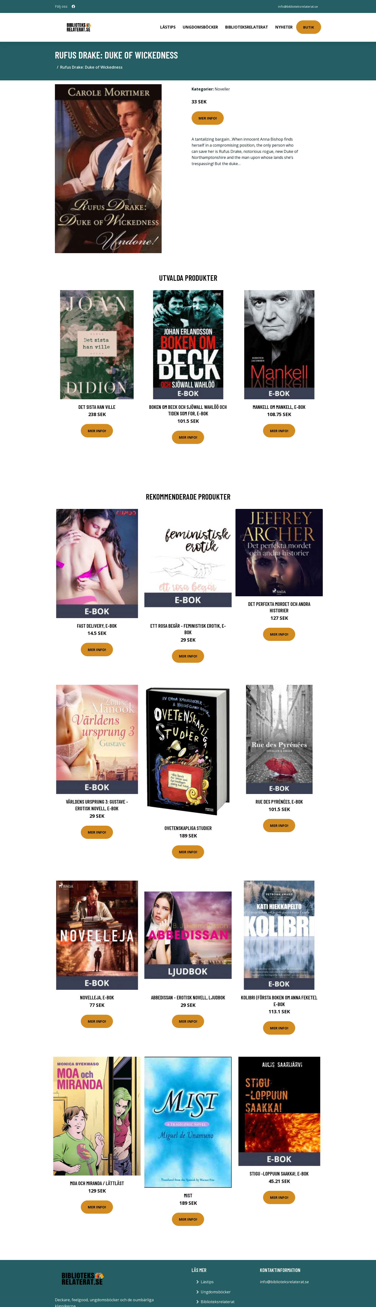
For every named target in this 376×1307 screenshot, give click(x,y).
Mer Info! (208, 114)
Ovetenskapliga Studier (188, 825)
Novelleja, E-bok (97, 994)
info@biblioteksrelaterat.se (296, 6)
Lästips (168, 25)
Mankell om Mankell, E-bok (279, 403)
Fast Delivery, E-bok (97, 622)
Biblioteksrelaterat (246, 25)
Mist (188, 1192)
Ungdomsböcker (200, 25)
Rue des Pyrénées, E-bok (279, 798)
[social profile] (73, 6)
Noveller (222, 85)
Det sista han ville (96, 403)
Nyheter (284, 25)
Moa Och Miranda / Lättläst (97, 1180)
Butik (308, 25)
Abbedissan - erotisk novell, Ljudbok (188, 994)
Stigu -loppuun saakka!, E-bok (279, 1170)
